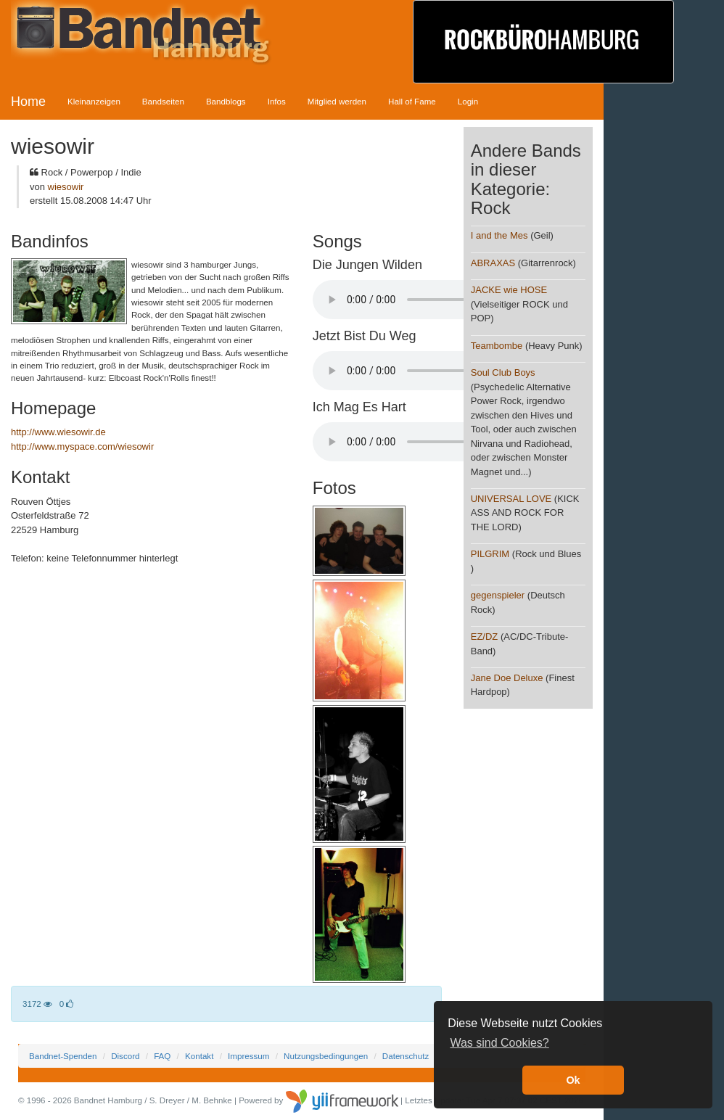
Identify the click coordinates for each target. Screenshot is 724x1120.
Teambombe (497, 345)
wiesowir (66, 186)
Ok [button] (573, 1080)
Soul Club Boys (503, 372)
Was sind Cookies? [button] (499, 1043)
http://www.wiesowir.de (58, 432)
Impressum (248, 1056)
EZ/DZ (484, 636)
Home (28, 101)
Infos (277, 101)
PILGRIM (490, 553)
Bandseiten (163, 101)
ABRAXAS (493, 263)
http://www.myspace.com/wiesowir (82, 446)
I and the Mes (499, 235)
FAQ (162, 1056)
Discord (125, 1056)
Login (468, 101)
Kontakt (199, 1056)
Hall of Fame (412, 101)
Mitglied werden (337, 101)
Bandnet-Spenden (62, 1056)
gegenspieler (498, 595)
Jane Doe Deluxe (507, 677)
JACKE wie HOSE (509, 289)
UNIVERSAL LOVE (511, 498)
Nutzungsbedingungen (326, 1056)
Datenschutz (405, 1056)
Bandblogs (226, 101)
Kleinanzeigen (93, 101)
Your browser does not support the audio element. (421, 299)
